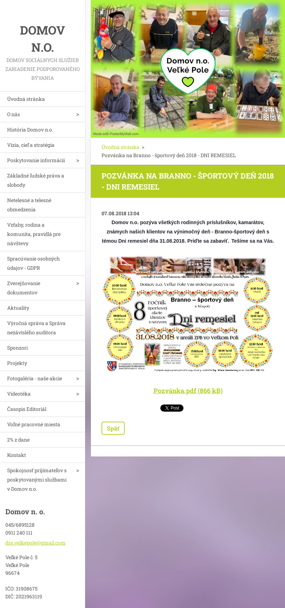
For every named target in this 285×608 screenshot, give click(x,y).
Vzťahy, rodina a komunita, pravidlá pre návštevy (34, 234)
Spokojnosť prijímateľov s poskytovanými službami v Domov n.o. (37, 479)
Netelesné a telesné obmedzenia (29, 205)
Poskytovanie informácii (36, 160)
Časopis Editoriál (26, 409)
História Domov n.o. (30, 129)
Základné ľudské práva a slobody (35, 180)
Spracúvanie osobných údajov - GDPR (33, 263)
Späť (113, 428)
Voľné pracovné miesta (33, 424)
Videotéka (19, 393)
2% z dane (18, 439)
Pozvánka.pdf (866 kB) (188, 390)
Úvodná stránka (26, 99)
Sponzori (17, 347)
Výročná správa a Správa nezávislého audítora (36, 328)
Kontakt (16, 455)
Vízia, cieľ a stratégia (31, 144)
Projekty (17, 363)
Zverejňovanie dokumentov (23, 288)
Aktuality (18, 307)
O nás (13, 114)
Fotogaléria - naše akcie (34, 378)
